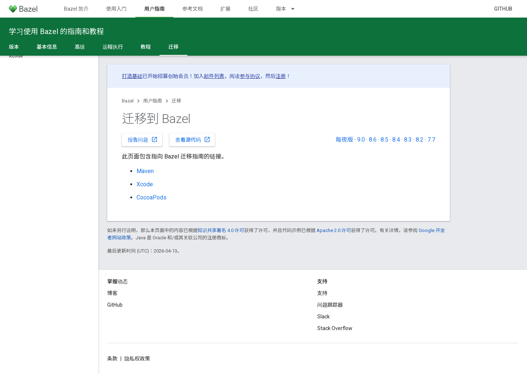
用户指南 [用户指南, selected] (154, 9)
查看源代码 (192, 139)
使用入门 (116, 9)
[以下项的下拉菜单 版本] (296, 9)
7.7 (431, 139)
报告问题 (143, 139)
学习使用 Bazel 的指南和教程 (56, 31)
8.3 (408, 139)
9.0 (361, 139)
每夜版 (344, 139)
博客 (112, 293)
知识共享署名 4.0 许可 (221, 230)
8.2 (419, 139)
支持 (322, 293)
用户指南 (152, 101)
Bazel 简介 (76, 9)
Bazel (128, 101)
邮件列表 (214, 76)
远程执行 (112, 47)
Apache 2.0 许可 (334, 230)
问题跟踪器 (330, 305)
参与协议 (250, 76)
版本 (281, 9)
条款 (112, 359)
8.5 (384, 139)
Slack (323, 316)
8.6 (373, 139)
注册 (281, 76)
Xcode (145, 184)
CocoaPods (152, 197)
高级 (80, 47)
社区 (253, 9)
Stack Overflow (334, 328)
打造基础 (132, 76)
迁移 (176, 101)
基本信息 (47, 47)
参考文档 (192, 9)
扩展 (225, 9)
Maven (145, 171)
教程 (146, 47)
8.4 (396, 139)
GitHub (503, 9)
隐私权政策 (137, 359)
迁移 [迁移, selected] (173, 47)
